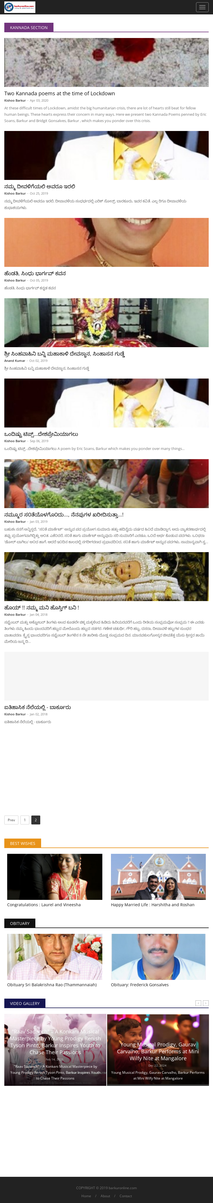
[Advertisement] (106, 772)
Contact (126, 1196)
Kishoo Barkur (15, 100)
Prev (11, 820)
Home (86, 1196)
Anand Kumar (14, 360)
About (105, 1196)
